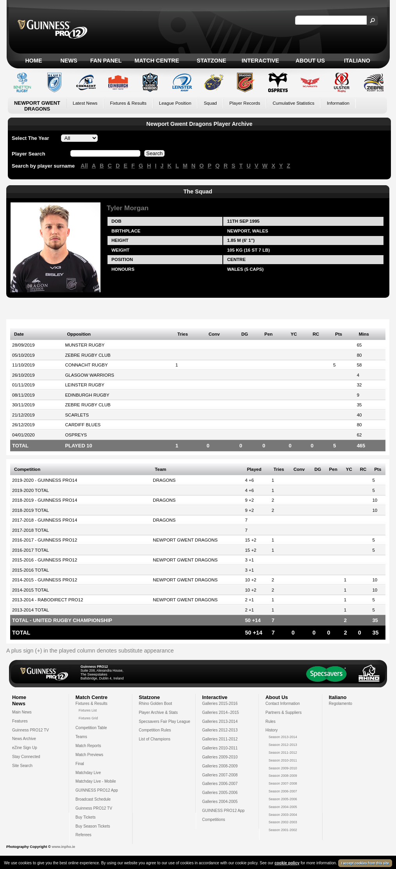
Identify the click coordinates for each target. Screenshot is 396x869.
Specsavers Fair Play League (164, 721)
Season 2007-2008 (283, 783)
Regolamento (340, 703)
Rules (270, 721)
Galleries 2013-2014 (220, 721)
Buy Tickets (85, 817)
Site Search (22, 766)
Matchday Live (88, 773)
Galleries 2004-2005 (220, 801)
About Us (310, 60)
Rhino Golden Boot (155, 703)
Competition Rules (155, 730)
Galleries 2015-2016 (220, 703)
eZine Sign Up (24, 748)
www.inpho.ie (63, 847)
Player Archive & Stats (158, 712)
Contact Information (282, 703)
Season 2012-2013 (283, 745)
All (84, 166)
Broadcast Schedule (93, 799)
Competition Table (91, 728)
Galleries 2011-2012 (220, 739)
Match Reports (88, 746)
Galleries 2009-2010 (220, 757)
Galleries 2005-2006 (220, 792)
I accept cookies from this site (365, 863)
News (68, 60)
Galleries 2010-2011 (220, 748)
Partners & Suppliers (283, 712)
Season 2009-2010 (283, 768)
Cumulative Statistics (293, 103)
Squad (210, 103)
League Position (175, 103)
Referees (83, 835)
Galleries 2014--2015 (220, 712)
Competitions (213, 819)
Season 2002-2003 (283, 822)
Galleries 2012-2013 (220, 730)
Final (79, 764)
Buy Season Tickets (92, 826)
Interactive (260, 60)
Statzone (211, 60)
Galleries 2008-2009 (220, 766)
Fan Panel (106, 60)
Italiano (357, 60)
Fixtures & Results (128, 103)
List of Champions (154, 739)
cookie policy (286, 863)
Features (20, 721)
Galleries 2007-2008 (220, 775)
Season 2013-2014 (283, 737)
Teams (81, 737)
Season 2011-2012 (283, 753)
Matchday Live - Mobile (95, 781)
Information (338, 103)
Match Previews (89, 755)
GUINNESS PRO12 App (96, 790)
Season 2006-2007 (283, 791)
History (271, 730)
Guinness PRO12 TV (30, 730)
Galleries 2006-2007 (220, 783)
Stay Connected (26, 757)
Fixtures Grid (88, 718)
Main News (22, 712)
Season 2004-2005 (283, 807)
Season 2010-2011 (283, 760)
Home (33, 60)
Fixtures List (88, 710)
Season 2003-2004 (283, 815)
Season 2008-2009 (283, 776)
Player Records (244, 103)
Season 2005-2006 (283, 799)
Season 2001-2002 (283, 830)
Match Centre (156, 60)
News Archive (24, 739)
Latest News (85, 103)
